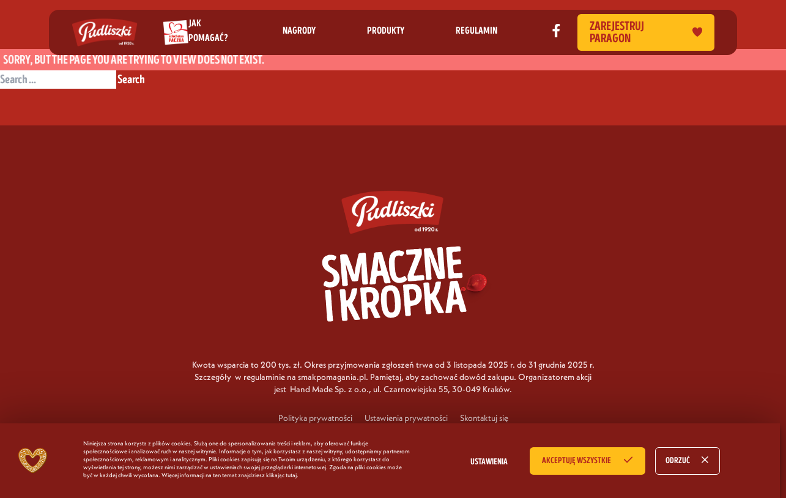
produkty (385, 30)
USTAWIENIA (489, 461)
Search (131, 79)
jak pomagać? (208, 30)
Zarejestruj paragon (646, 32)
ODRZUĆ (678, 460)
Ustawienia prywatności (406, 417)
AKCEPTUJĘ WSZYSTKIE (576, 460)
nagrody (299, 30)
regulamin (476, 30)
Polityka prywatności (315, 417)
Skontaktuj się (484, 417)
